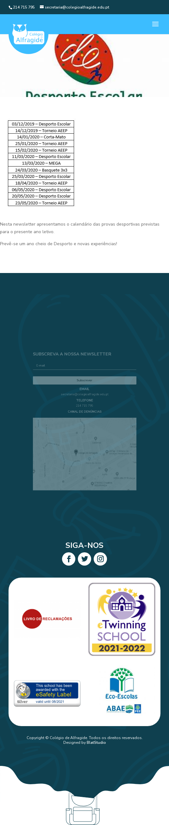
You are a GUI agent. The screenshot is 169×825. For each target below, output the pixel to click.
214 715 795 (84, 408)
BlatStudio (96, 742)
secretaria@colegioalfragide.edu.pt (85, 398)
